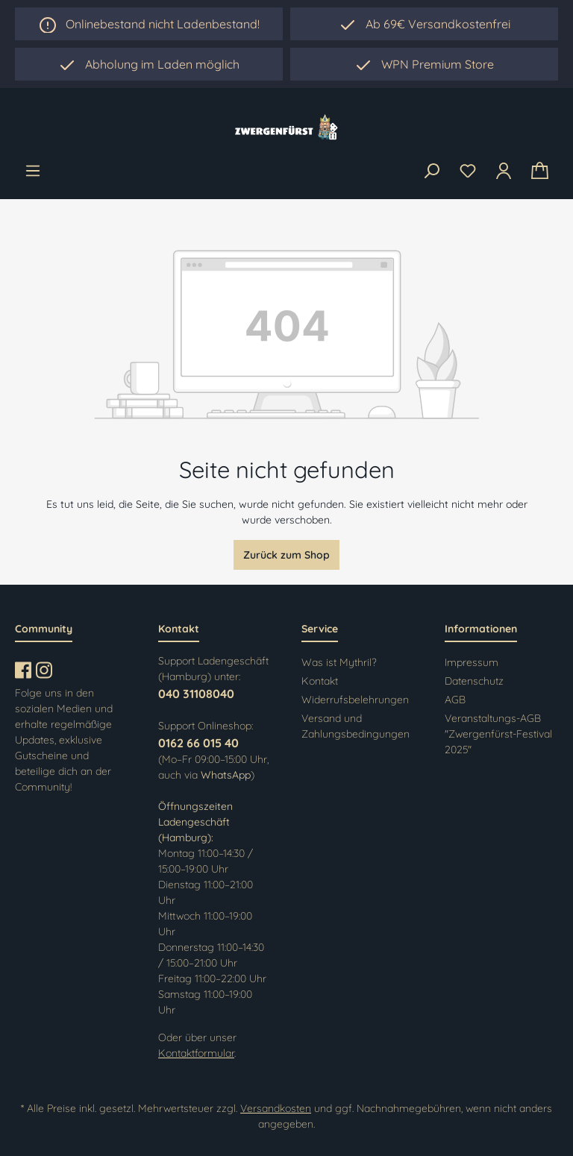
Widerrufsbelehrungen (355, 699)
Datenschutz (474, 681)
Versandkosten (275, 1108)
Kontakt (319, 681)
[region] (149, 64)
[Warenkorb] (540, 171)
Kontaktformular (196, 1053)
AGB (455, 699)
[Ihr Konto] (504, 171)
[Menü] (33, 171)
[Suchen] (431, 171)
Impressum (471, 662)
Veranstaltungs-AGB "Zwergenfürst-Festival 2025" (498, 733)
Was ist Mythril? (339, 662)
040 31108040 (196, 693)
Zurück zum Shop (286, 555)
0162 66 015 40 (198, 742)
